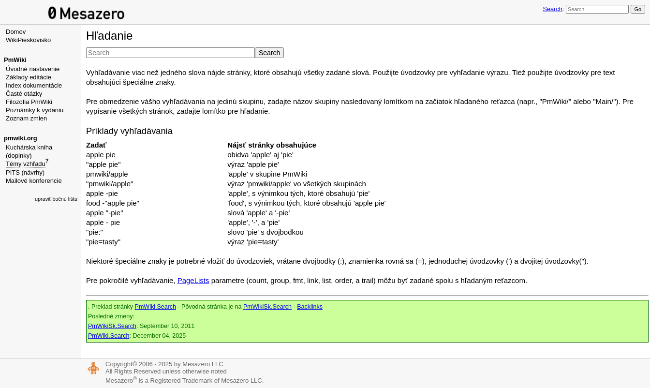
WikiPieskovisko (28, 40)
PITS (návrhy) (25, 172)
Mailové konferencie (34, 180)
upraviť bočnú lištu (56, 199)
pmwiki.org (20, 138)
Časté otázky (24, 93)
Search (552, 9)
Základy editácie (28, 77)
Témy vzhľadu (25, 163)
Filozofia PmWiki (29, 101)
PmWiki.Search (155, 306)
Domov (16, 31)
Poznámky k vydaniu (34, 110)
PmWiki (15, 59)
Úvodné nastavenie (32, 69)
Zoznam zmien (26, 118)
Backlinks (310, 306)
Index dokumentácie (34, 85)
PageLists (193, 280)
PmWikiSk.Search (267, 306)
